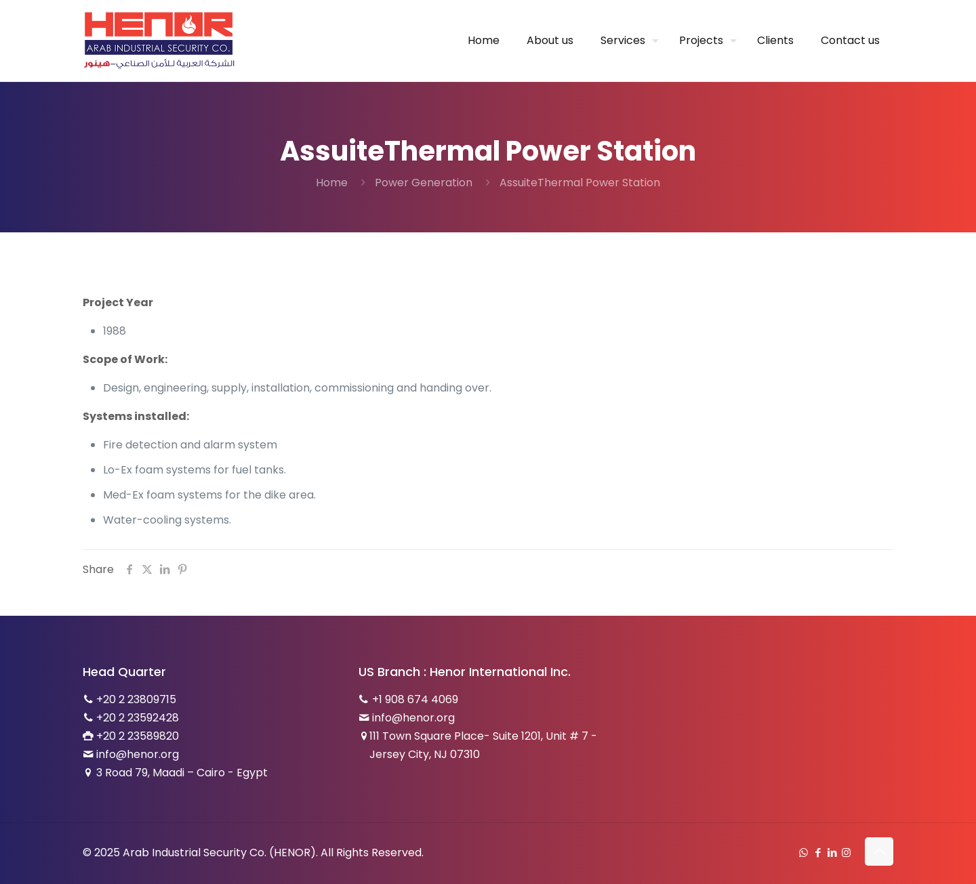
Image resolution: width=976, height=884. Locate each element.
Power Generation (423, 182)
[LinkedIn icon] (832, 852)
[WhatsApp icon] (803, 852)
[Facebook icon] (818, 852)
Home (332, 182)
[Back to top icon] (879, 851)
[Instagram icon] (846, 852)
